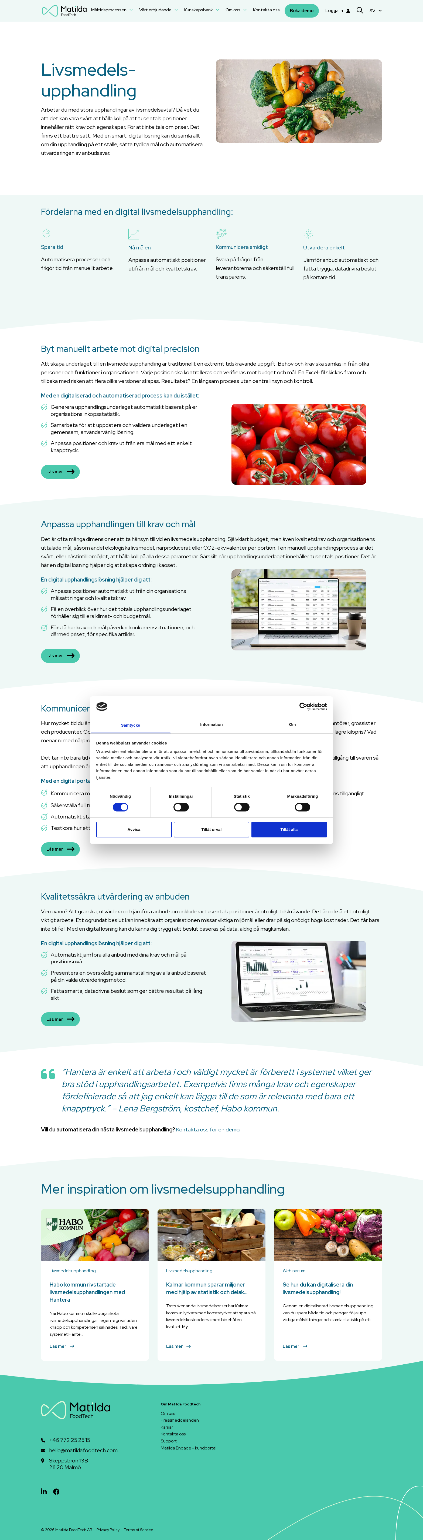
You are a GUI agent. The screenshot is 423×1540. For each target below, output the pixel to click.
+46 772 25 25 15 (69, 1440)
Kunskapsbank (201, 10)
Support (169, 1441)
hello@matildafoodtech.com (83, 1450)
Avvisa (134, 829)
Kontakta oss (266, 10)
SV (376, 11)
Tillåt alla (289, 829)
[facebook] (56, 1492)
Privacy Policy (108, 1529)
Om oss (236, 10)
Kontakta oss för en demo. (208, 1129)
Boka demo (301, 11)
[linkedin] (44, 1492)
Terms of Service (138, 1529)
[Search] (360, 11)
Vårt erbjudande (158, 10)
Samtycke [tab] (130, 725)
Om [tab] (292, 724)
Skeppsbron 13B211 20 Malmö (68, 1464)
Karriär (167, 1427)
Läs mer (60, 472)
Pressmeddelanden (180, 1420)
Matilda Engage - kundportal (188, 1448)
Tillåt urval (212, 829)
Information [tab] (211, 724)
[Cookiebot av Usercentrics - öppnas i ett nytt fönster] (303, 707)
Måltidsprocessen (112, 10)
